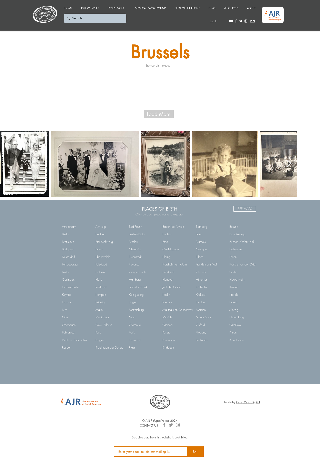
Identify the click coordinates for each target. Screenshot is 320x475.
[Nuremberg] (243, 317)
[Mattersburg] (143, 310)
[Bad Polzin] (143, 226)
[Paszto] (176, 332)
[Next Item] (289, 164)
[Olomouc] (143, 325)
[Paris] (143, 332)
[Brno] (176, 242)
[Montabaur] (109, 317)
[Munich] (176, 317)
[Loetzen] (176, 302)
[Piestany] (210, 332)
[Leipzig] (109, 302)
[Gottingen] (76, 279)
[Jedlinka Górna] (176, 287)
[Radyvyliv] (210, 340)
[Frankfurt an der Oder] (243, 264)
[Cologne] (210, 249)
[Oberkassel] (76, 325)
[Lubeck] (243, 302)
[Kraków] (210, 294)
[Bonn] (210, 234)
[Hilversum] (210, 279)
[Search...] (95, 18)
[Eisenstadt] (143, 257)
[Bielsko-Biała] (143, 234)
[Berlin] (76, 234)
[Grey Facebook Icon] (164, 425)
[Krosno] (76, 302)
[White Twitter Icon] (241, 21)
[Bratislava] (76, 242)
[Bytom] (109, 249)
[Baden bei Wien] (176, 226)
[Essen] (243, 257)
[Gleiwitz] (210, 272)
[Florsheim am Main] (176, 264)
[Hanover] (176, 279)
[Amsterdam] (76, 226)
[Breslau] (143, 242)
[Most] (143, 317)
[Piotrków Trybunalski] (76, 340)
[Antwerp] (109, 226)
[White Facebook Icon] (236, 21)
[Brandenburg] (243, 234)
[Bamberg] (210, 226)
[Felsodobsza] (76, 264)
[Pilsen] (243, 332)
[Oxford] (210, 325)
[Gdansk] (109, 272)
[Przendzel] (143, 340)
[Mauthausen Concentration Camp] (183, 310)
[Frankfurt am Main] (210, 264)
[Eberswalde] (109, 257)
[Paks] (109, 332)
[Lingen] (143, 302)
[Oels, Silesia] (109, 325)
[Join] (195, 451)
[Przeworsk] (176, 340)
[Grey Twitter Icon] (171, 425)
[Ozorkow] (243, 325)
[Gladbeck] (176, 272)
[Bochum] (176, 234)
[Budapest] (76, 249)
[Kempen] (109, 294)
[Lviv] (76, 310)
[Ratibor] (76, 347)
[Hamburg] (143, 279)
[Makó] (109, 310)
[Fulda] (76, 272)
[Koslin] (176, 294)
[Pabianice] (76, 332)
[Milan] (76, 317)
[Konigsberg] (143, 294)
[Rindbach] (176, 347)
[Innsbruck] (109, 287)
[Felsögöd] (109, 264)
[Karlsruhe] (210, 287)
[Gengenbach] (143, 272)
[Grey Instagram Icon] (177, 425)
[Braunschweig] (109, 242)
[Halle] (109, 279)
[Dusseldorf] (76, 257)
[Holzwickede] (76, 287)
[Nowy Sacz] (210, 317)
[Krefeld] (243, 294)
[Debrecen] (243, 249)
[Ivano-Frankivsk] (143, 287)
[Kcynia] (76, 294)
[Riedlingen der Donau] (109, 347)
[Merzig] (243, 310)
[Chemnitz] (143, 249)
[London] (210, 302)
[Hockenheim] (243, 279)
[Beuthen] (109, 234)
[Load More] (159, 114)
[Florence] (143, 264)
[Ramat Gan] (243, 340)
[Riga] (143, 347)
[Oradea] (176, 325)
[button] (115, 6)
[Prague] (109, 340)
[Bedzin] (243, 226)
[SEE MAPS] (244, 209)
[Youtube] (231, 21)
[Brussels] (210, 242)
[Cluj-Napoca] (176, 249)
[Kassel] (243, 287)
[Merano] (210, 310)
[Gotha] (243, 272)
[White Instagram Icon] (246, 21)
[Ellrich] (210, 257)
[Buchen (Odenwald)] (243, 242)
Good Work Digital (248, 402)
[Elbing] (176, 257)
